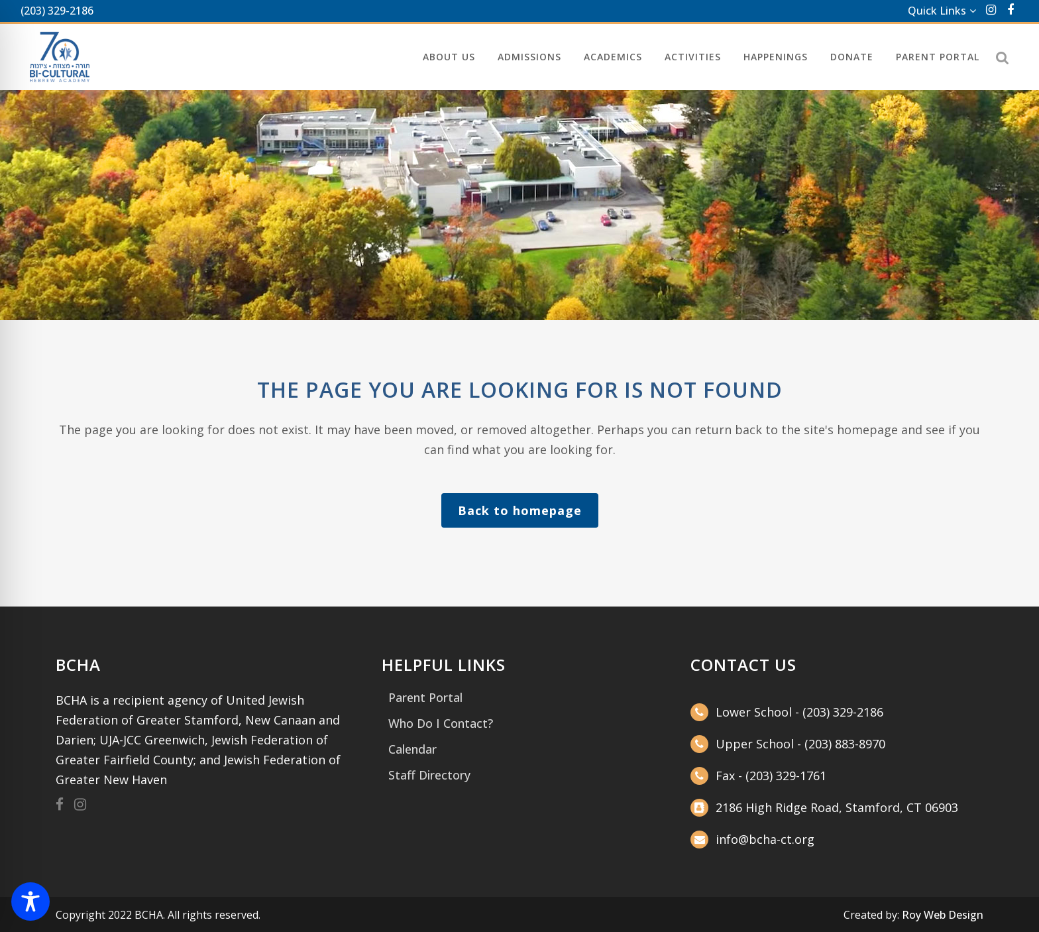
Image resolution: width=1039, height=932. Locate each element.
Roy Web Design (942, 914)
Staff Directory (429, 775)
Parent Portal (425, 697)
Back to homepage (520, 510)
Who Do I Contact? (440, 723)
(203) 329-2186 (57, 10)
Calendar (412, 749)
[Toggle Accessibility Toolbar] (30, 901)
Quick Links (937, 10)
